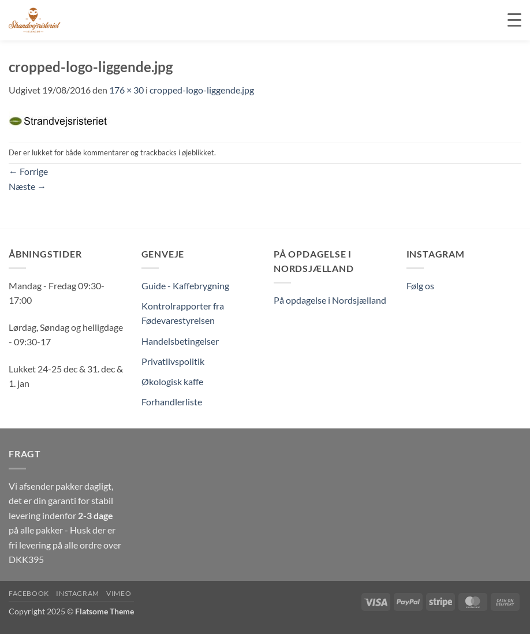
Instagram (77, 593)
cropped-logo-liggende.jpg (202, 89)
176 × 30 (126, 89)
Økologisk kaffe (172, 381)
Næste (27, 186)
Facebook (29, 593)
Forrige (28, 171)
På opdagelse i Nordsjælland (330, 299)
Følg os (420, 285)
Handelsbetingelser (180, 340)
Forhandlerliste (171, 401)
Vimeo (118, 593)
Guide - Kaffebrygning (185, 285)
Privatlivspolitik (172, 361)
